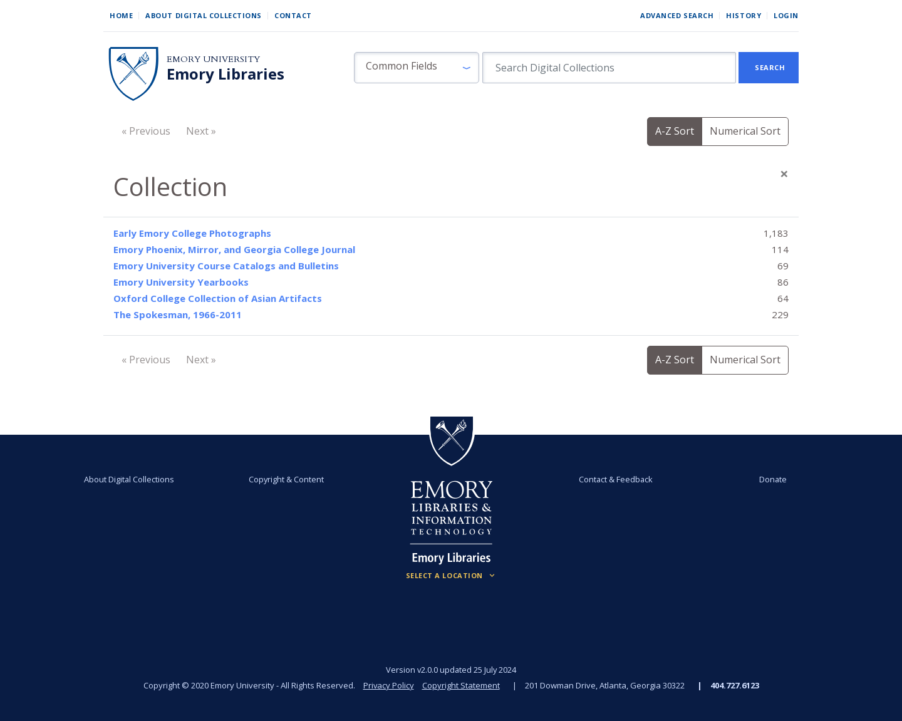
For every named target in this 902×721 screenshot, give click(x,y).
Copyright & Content (286, 479)
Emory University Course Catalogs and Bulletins (226, 265)
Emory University (213, 59)
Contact (293, 15)
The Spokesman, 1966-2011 (177, 314)
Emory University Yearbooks (181, 282)
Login (786, 15)
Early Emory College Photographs (192, 233)
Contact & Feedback (616, 479)
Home (121, 15)
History (743, 15)
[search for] (609, 67)
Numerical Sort (745, 131)
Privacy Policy (388, 685)
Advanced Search (676, 15)
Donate (773, 479)
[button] (416, 67)
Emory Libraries (225, 73)
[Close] (784, 173)
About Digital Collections (203, 15)
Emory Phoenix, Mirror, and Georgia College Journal (234, 249)
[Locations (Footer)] (451, 575)
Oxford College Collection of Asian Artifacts (217, 298)
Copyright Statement (461, 685)
